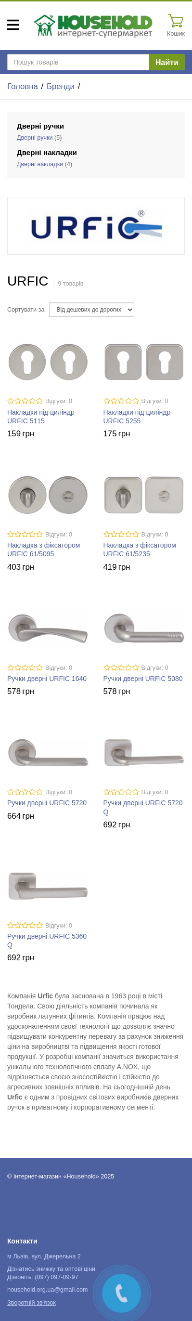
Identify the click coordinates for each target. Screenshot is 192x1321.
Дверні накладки (40, 164)
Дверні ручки (35, 137)
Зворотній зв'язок (31, 1302)
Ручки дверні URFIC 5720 (47, 803)
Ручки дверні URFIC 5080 (143, 678)
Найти (167, 62)
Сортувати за (25, 309)
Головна (22, 86)
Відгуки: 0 (58, 401)
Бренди (61, 86)
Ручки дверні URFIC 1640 (47, 678)
